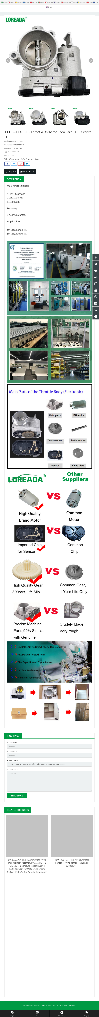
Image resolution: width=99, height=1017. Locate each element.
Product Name (12, 765)
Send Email (27, 176)
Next (91, 66)
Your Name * (12, 747)
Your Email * (12, 756)
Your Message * (13, 774)
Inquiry (11, 176)
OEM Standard (27, 164)
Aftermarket (14, 164)
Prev (8, 66)
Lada (37, 164)
